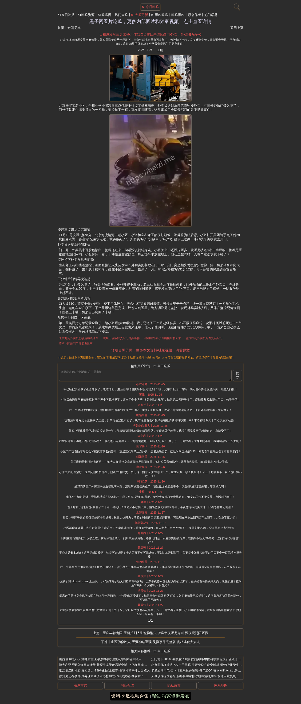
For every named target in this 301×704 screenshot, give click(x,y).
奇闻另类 (74, 28)
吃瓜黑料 (178, 15)
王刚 (160, 50)
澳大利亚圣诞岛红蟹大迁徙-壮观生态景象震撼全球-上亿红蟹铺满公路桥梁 (109, 665)
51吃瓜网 (104, 15)
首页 (61, 28)
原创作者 (194, 15)
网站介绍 (127, 685)
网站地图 (220, 685)
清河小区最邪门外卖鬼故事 (76, 343)
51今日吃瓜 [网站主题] (150, 7)
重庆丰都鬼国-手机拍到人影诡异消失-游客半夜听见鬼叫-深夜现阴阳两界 (155, 633)
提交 (237, 375)
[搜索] (236, 6)
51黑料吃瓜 (159, 15)
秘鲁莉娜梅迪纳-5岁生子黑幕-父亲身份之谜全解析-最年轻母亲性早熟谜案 (201, 665)
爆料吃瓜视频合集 (130, 696)
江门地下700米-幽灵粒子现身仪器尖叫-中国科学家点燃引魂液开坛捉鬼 (199, 659)
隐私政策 (174, 685)
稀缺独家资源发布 (171, 696)
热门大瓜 (121, 15)
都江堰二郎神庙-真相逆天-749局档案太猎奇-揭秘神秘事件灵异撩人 (104, 670)
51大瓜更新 (139, 15)
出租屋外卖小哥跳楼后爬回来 (162, 338)
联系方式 (80, 685)
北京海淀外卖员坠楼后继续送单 (78, 338)
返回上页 (236, 28)
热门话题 (211, 15)
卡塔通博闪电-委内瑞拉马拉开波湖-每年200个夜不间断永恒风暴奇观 (197, 670)
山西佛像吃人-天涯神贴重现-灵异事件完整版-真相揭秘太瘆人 (155, 642)
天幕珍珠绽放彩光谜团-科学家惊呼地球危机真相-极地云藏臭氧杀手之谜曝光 (202, 676)
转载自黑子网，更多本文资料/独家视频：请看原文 (150, 350)
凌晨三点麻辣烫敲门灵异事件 (121, 338)
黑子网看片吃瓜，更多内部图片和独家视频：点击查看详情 (150, 21)
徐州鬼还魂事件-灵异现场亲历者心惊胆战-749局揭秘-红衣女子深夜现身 (107, 676)
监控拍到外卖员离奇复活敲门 (204, 338)
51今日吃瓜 (66, 15)
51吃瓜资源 (86, 15)
